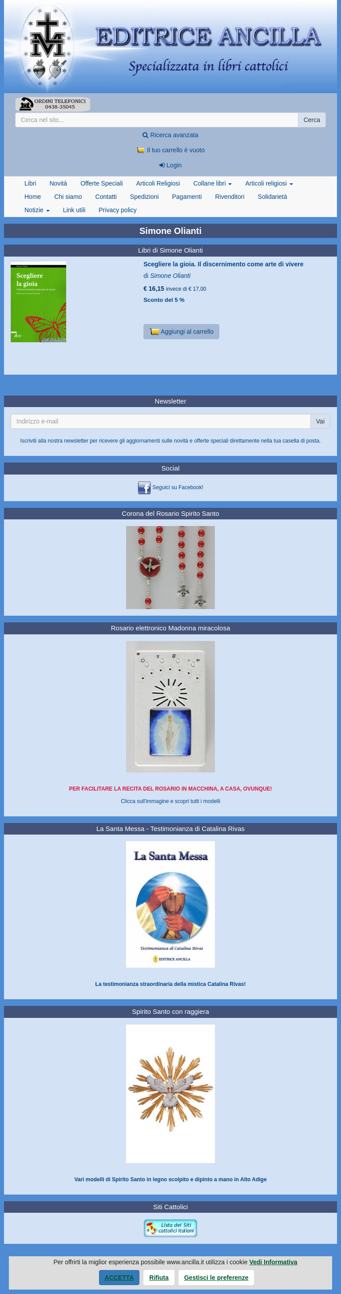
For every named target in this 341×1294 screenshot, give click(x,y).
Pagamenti (187, 196)
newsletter (76, 441)
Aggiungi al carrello (181, 331)
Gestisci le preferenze (216, 1277)
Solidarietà (272, 196)
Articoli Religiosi (158, 183)
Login (170, 165)
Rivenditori (229, 196)
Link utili (74, 210)
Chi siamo (68, 196)
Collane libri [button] (212, 183)
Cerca (312, 119)
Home (32, 196)
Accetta (119, 1277)
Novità (58, 183)
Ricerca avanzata (170, 135)
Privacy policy (118, 210)
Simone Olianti (170, 275)
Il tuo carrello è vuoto (170, 150)
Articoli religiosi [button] (269, 183)
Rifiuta (159, 1277)
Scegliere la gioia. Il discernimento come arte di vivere (223, 264)
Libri (30, 183)
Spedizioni (144, 196)
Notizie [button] (37, 210)
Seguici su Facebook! (177, 487)
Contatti (106, 196)
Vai (320, 421)
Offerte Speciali (101, 183)
